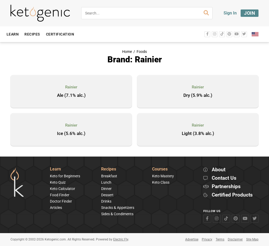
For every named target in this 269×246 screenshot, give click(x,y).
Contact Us (224, 178)
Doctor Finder (61, 201)
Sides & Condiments (117, 214)
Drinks (106, 201)
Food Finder (59, 195)
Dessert (107, 195)
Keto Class (160, 182)
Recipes (108, 169)
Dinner (106, 189)
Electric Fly (120, 239)
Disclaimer (235, 239)
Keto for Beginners (65, 176)
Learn (55, 169)
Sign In (230, 13)
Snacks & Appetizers (117, 207)
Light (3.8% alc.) (198, 133)
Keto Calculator (62, 189)
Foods (142, 51)
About (218, 170)
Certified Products (232, 195)
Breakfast (109, 176)
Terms (220, 239)
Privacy (207, 239)
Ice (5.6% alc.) (71, 133)
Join (249, 13)
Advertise (191, 239)
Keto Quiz (58, 182)
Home (127, 51)
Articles (56, 207)
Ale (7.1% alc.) (71, 95)
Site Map (252, 239)
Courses (160, 169)
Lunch (106, 182)
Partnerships (226, 186)
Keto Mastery (163, 176)
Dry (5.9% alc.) (197, 95)
